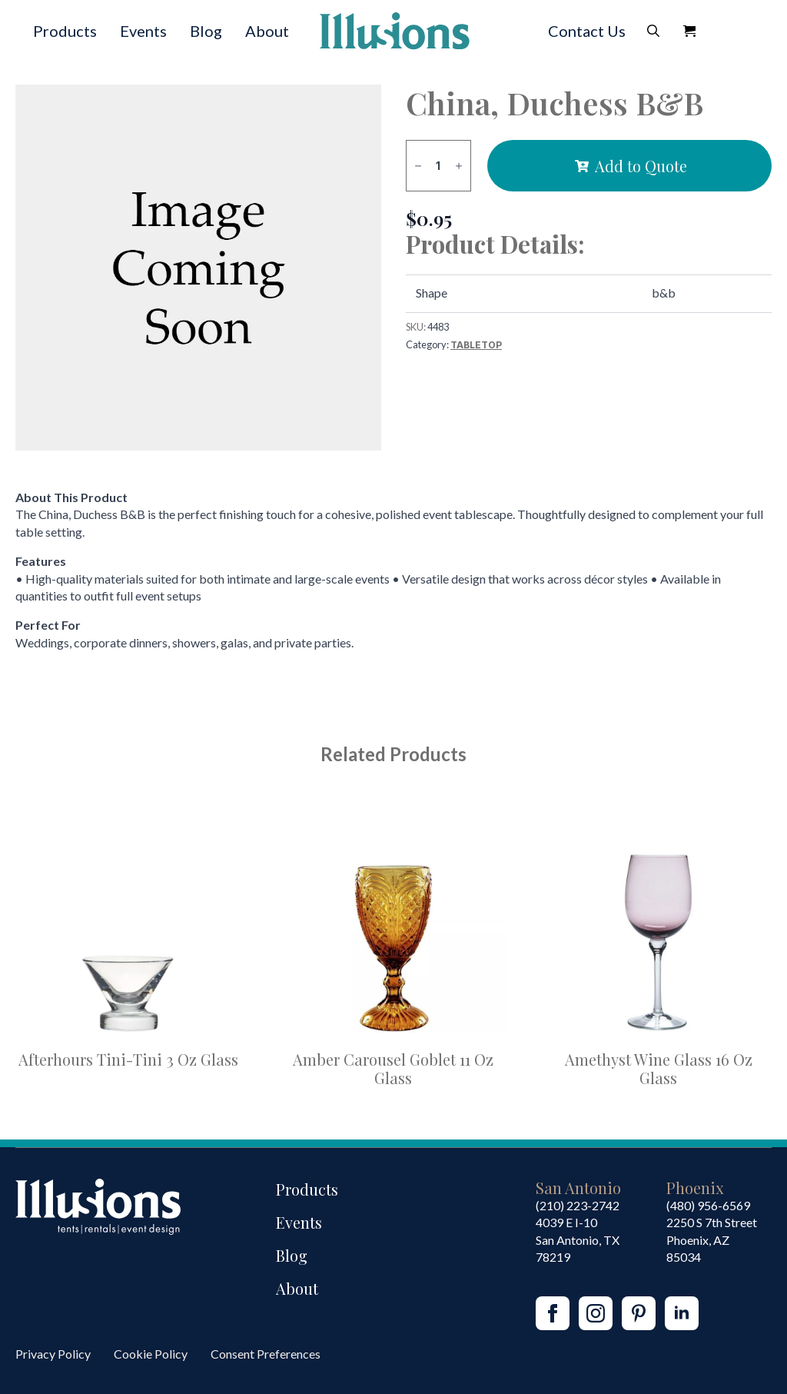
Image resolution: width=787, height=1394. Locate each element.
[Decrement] (418, 166)
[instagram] (596, 1313)
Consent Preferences (265, 1353)
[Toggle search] (653, 31)
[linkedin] (682, 1313)
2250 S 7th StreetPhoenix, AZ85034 (711, 1239)
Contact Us (587, 31)
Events (143, 30)
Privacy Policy (53, 1353)
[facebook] (552, 1313)
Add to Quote (641, 165)
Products (65, 30)
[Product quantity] (438, 165)
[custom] (639, 1313)
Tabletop (476, 345)
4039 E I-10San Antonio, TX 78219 (577, 1239)
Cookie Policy (151, 1353)
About (267, 30)
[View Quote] (689, 31)
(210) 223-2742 (577, 1205)
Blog (206, 30)
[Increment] (458, 166)
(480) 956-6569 (708, 1205)
